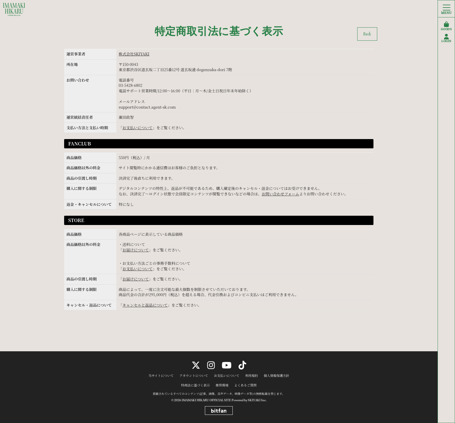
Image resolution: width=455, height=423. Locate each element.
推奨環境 (222, 385)
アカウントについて (193, 375)
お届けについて (135, 250)
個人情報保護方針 (276, 375)
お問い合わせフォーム (280, 194)
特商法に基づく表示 (195, 385)
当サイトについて (161, 375)
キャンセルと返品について (145, 305)
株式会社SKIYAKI (134, 54)
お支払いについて (137, 127)
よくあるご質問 (245, 385)
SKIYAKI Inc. (257, 400)
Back (367, 34)
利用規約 (251, 375)
